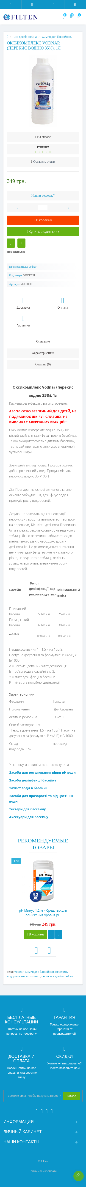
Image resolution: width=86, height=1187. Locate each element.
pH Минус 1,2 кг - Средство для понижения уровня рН (43, 912)
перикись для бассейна (57, 976)
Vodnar (19, 972)
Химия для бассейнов (39, 972)
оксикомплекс (30, 976)
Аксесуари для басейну (28, 817)
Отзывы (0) (43, 364)
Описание (43, 341)
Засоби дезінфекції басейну (32, 780)
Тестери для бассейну (27, 809)
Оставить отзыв (44, 161)
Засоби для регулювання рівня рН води (42, 772)
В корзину (35, 934)
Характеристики (43, 353)
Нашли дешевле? (43, 195)
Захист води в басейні (28, 788)
